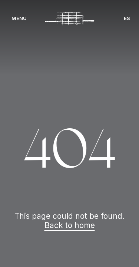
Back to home (69, 225)
